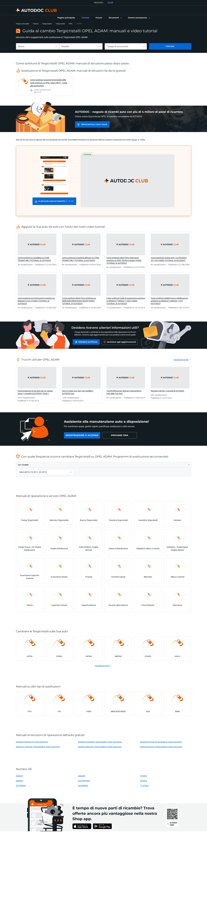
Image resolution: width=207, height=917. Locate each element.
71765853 (144, 785)
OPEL (71, 24)
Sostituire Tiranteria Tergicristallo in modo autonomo (38, 746)
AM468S (81, 776)
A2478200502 (84, 780)
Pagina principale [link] (22, 24)
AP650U (143, 776)
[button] (115, 18)
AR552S (143, 780)
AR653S (19, 776)
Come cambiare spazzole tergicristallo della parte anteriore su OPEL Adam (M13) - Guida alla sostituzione (48, 82)
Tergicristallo (47, 24)
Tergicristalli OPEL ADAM (94, 124)
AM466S (19, 780)
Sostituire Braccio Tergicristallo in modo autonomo (161, 746)
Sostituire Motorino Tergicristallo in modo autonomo (99, 746)
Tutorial (35, 24)
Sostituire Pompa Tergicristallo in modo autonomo (161, 742)
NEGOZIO (98, 2)
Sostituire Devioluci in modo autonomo (32, 742)
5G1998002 (21, 785)
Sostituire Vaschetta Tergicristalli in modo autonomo (100, 742)
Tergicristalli (60, 24)
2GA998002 (83, 785)
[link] (66, 18)
